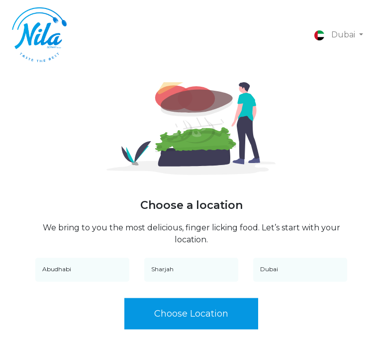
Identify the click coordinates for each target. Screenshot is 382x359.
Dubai (335, 34)
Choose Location (191, 314)
